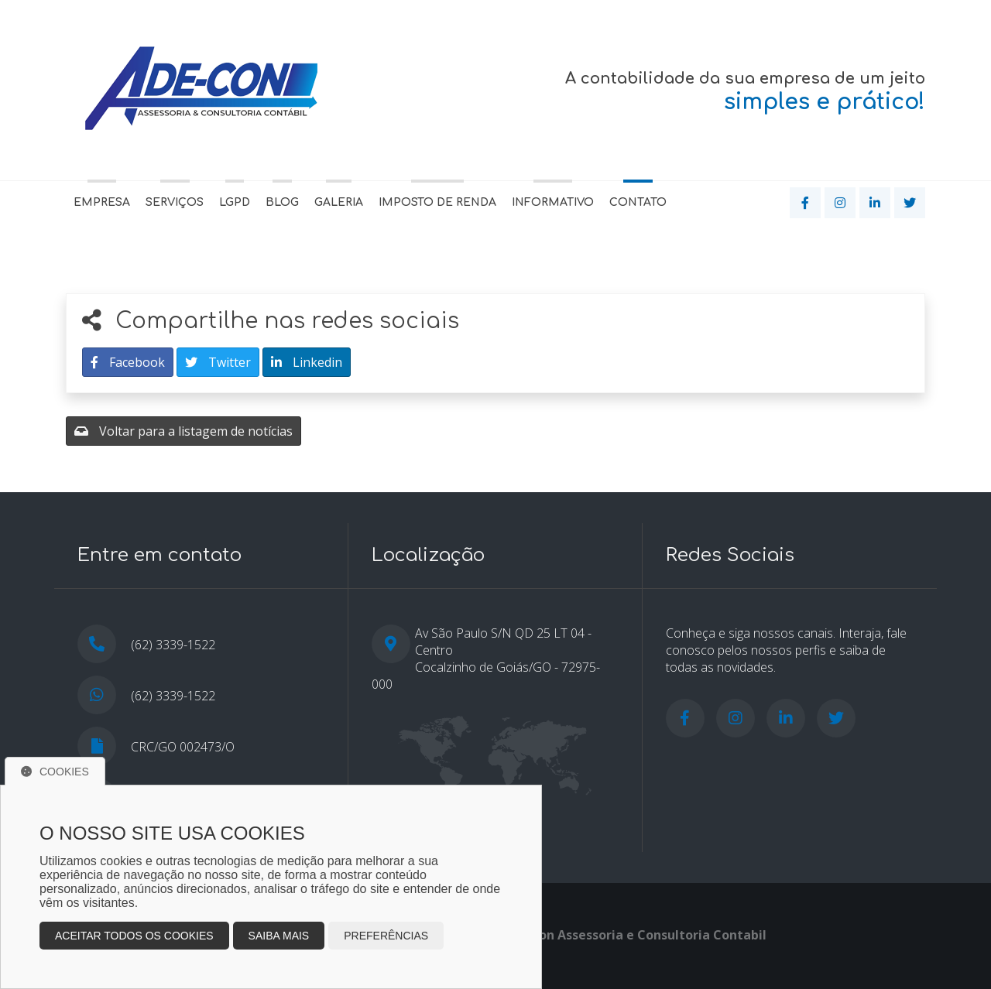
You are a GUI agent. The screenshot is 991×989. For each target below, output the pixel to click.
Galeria (338, 202)
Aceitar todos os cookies (134, 935)
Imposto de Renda (437, 202)
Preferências (386, 935)
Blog (282, 202)
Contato (638, 202)
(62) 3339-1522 (173, 695)
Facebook (128, 362)
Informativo (553, 202)
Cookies (55, 771)
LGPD (234, 202)
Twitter (218, 362)
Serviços (175, 202)
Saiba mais (279, 935)
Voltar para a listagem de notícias (183, 431)
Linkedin (306, 362)
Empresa (102, 202)
